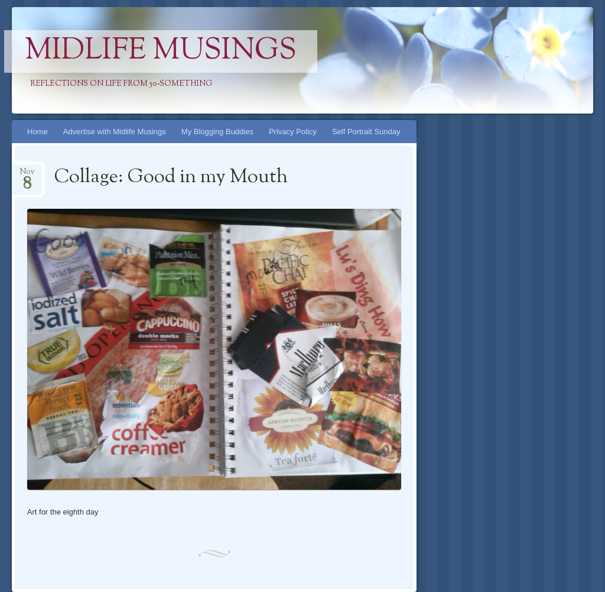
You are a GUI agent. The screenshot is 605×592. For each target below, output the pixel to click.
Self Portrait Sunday (366, 131)
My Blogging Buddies (217, 131)
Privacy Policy (293, 131)
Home (37, 131)
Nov (27, 175)
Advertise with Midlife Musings (114, 131)
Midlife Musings (161, 51)
